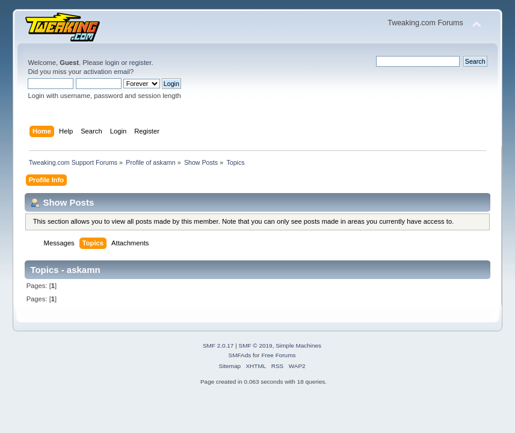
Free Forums (278, 355)
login (112, 62)
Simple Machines (298, 345)
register (140, 62)
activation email (107, 71)
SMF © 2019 (256, 345)
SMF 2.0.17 (218, 345)
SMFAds (240, 355)
